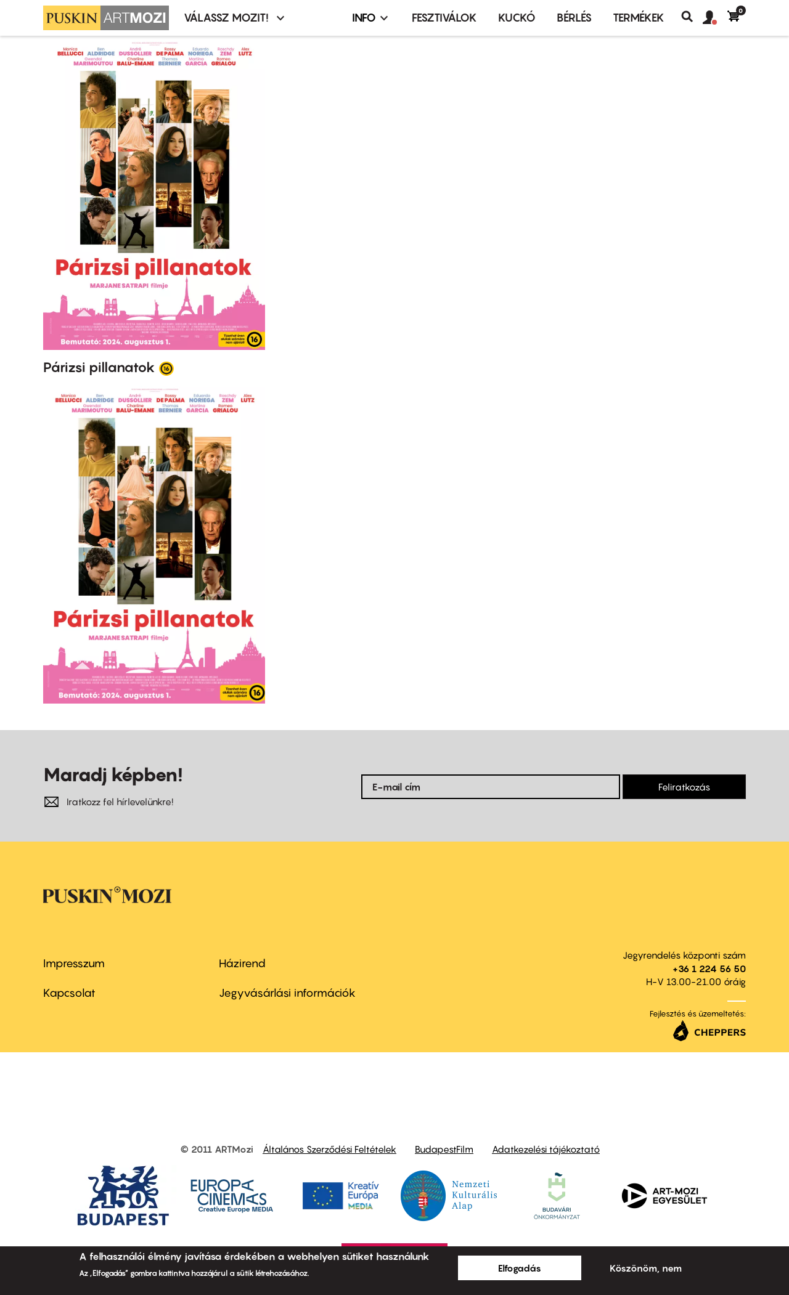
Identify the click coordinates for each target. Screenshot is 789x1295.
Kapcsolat (69, 992)
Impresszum (74, 963)
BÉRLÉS (574, 17)
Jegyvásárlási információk (287, 992)
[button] (715, 18)
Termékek (638, 17)
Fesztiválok (444, 17)
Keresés (692, 16)
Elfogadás (519, 1267)
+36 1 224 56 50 (709, 968)
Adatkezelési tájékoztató (546, 1149)
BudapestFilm (444, 1149)
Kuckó (517, 17)
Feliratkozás (684, 786)
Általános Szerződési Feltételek (329, 1149)
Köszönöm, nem (646, 1267)
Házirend (242, 963)
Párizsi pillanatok (99, 367)
